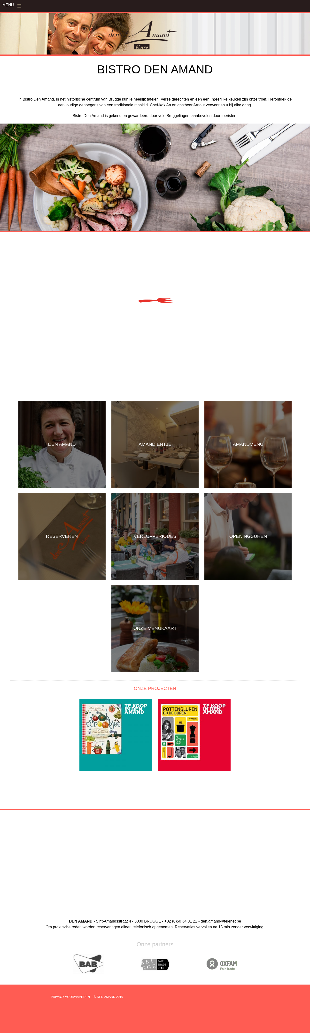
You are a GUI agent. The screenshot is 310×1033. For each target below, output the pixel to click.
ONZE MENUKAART (155, 628)
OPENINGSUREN (248, 536)
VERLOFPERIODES (155, 536)
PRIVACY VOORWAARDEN (70, 997)
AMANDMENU (248, 444)
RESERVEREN (62, 536)
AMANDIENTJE (155, 444)
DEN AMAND (62, 444)
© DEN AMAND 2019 (108, 997)
